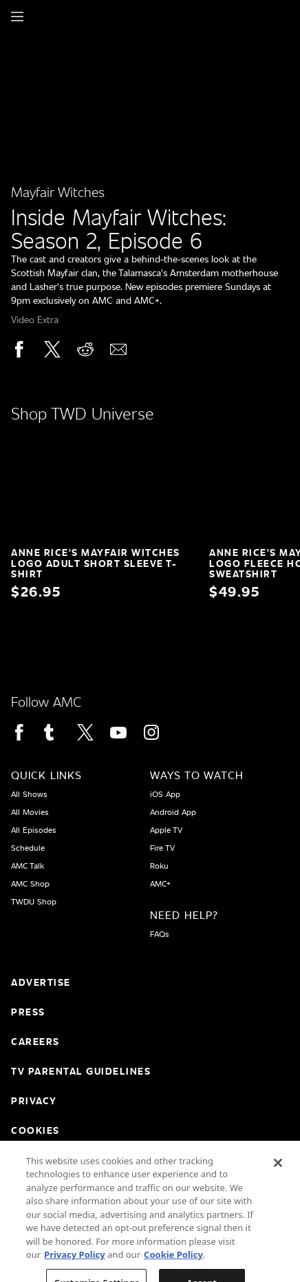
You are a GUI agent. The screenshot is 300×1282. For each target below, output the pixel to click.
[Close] (278, 1185)
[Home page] (150, 661)
